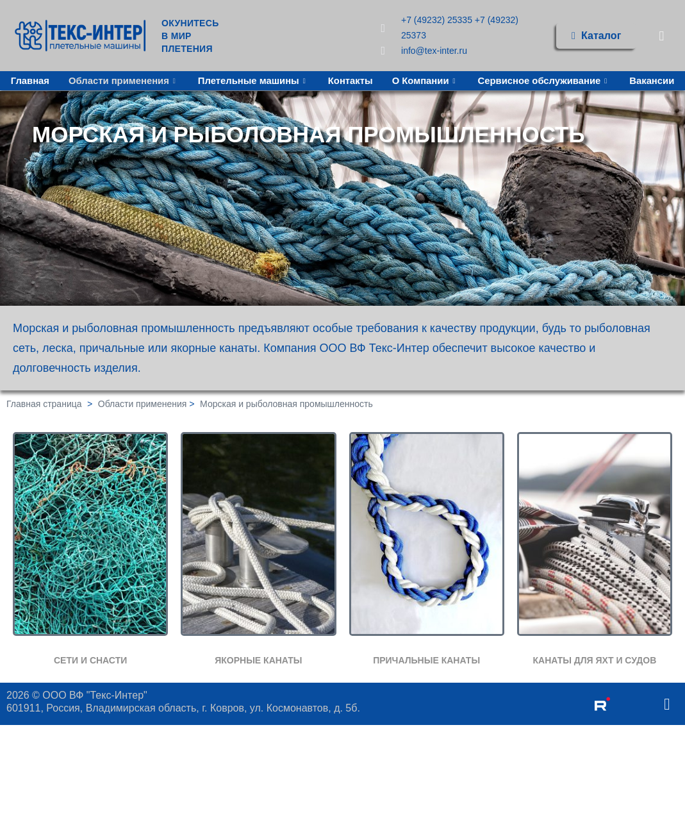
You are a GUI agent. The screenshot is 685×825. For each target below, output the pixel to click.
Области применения (154, 79)
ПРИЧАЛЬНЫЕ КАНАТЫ (426, 660)
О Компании (458, 79)
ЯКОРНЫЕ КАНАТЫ (258, 660)
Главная (59, 79)
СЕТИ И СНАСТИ (90, 660)
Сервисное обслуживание (578, 79)
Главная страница (44, 404)
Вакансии (342, 95)
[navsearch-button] (661, 35)
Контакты (383, 79)
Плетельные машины (285, 79)
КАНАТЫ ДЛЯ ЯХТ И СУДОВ (594, 660)
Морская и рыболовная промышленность (286, 404)
